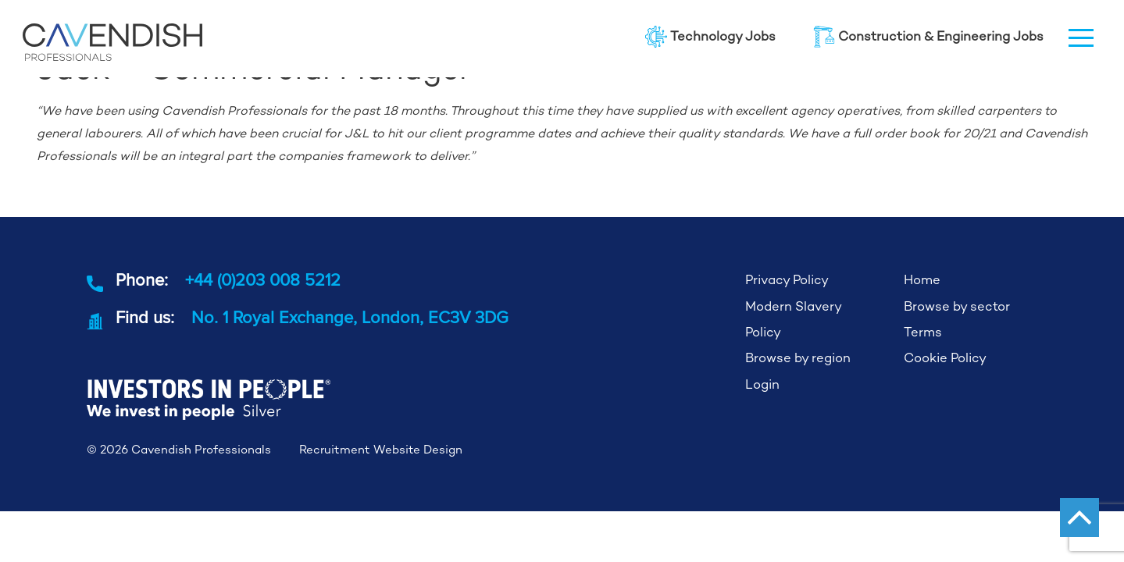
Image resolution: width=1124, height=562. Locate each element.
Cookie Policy (945, 358)
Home (922, 280)
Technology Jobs (710, 37)
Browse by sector (957, 306)
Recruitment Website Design (380, 449)
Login (762, 384)
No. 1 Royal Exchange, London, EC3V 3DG (349, 316)
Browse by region (798, 358)
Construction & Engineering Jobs (928, 37)
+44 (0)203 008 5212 (263, 279)
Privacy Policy (787, 280)
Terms (923, 332)
